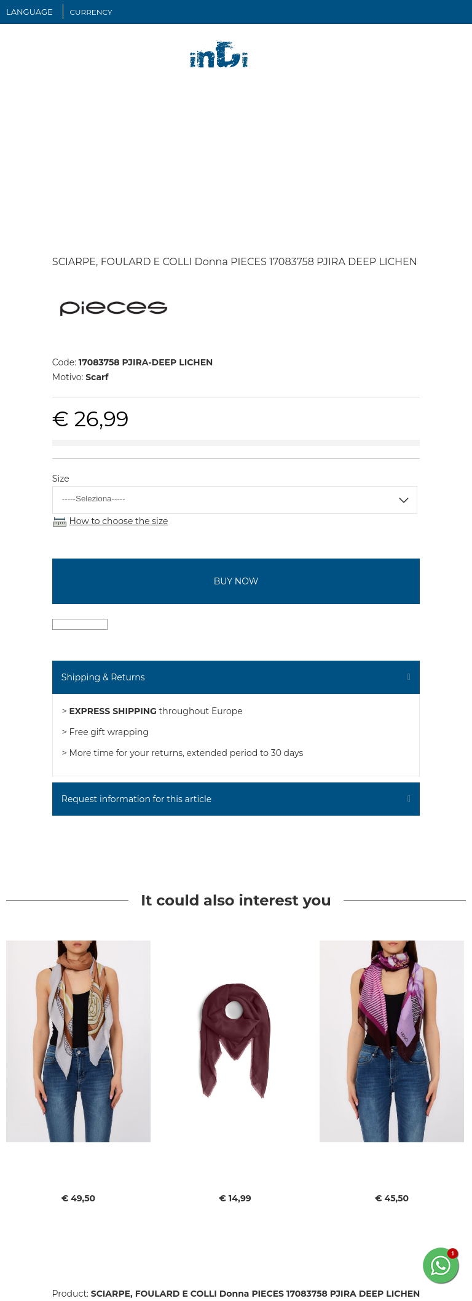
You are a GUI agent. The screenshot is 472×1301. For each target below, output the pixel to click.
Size (60, 478)
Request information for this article (136, 799)
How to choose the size (118, 521)
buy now (236, 581)
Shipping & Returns (103, 677)
